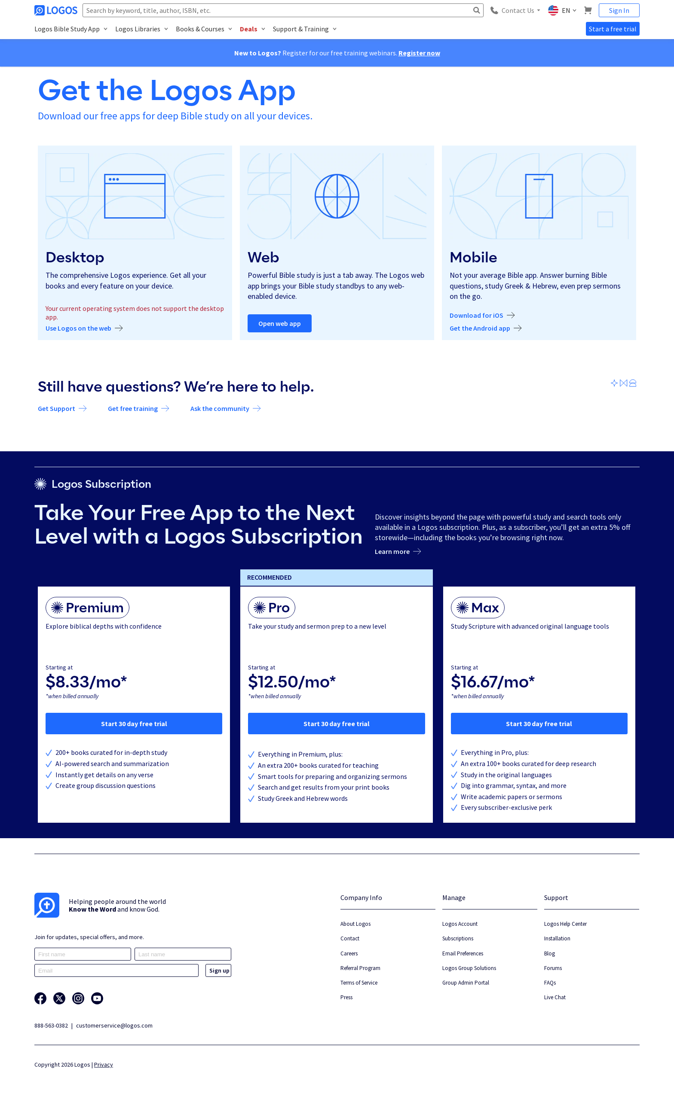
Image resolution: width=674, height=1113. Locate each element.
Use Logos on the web (78, 328)
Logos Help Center (565, 924)
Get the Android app (480, 328)
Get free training (133, 409)
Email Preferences (462, 953)
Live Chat (555, 997)
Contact (349, 938)
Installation (557, 938)
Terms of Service (358, 982)
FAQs (550, 982)
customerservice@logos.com (114, 1025)
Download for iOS (476, 315)
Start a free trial (613, 28)
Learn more (392, 552)
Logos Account (460, 924)
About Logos (355, 924)
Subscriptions (457, 938)
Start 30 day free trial (134, 723)
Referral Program (360, 968)
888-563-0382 (51, 1025)
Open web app (279, 323)
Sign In (619, 10)
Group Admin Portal (465, 982)
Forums (553, 968)
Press (346, 997)
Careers (349, 953)
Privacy (103, 1064)
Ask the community (219, 409)
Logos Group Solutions (469, 968)
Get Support (56, 409)
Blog (549, 953)
